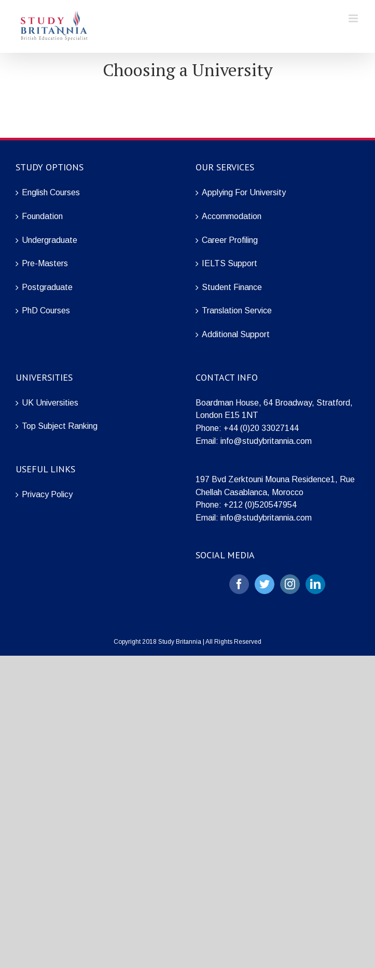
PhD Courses (46, 310)
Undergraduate (49, 240)
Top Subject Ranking (60, 426)
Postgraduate (47, 287)
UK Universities (50, 402)
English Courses (51, 192)
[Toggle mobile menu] (354, 18)
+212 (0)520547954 (260, 504)
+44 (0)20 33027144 (261, 428)
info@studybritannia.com (266, 441)
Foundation (42, 216)
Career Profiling (230, 240)
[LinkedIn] (315, 584)
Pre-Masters (45, 263)
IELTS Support (229, 263)
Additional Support (236, 334)
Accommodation (231, 216)
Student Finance (232, 287)
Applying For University (244, 192)
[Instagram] (290, 584)
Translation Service (237, 310)
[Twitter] (264, 584)
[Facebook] (239, 584)
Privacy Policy (47, 494)
